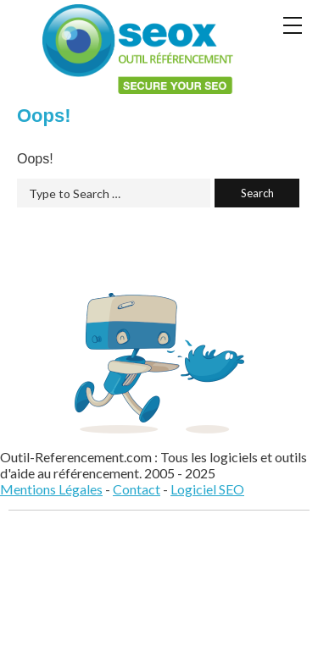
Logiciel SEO (207, 489)
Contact (136, 489)
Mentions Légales (51, 489)
